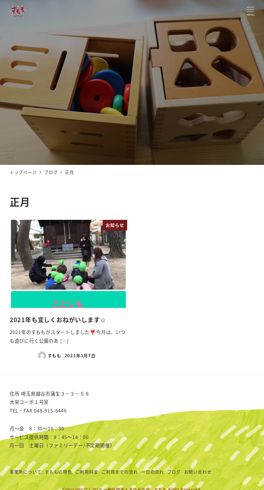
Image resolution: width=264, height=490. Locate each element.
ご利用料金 (86, 471)
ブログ (174, 471)
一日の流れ (152, 471)
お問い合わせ (198, 471)
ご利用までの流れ (119, 471)
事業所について (26, 471)
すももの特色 (58, 471)
